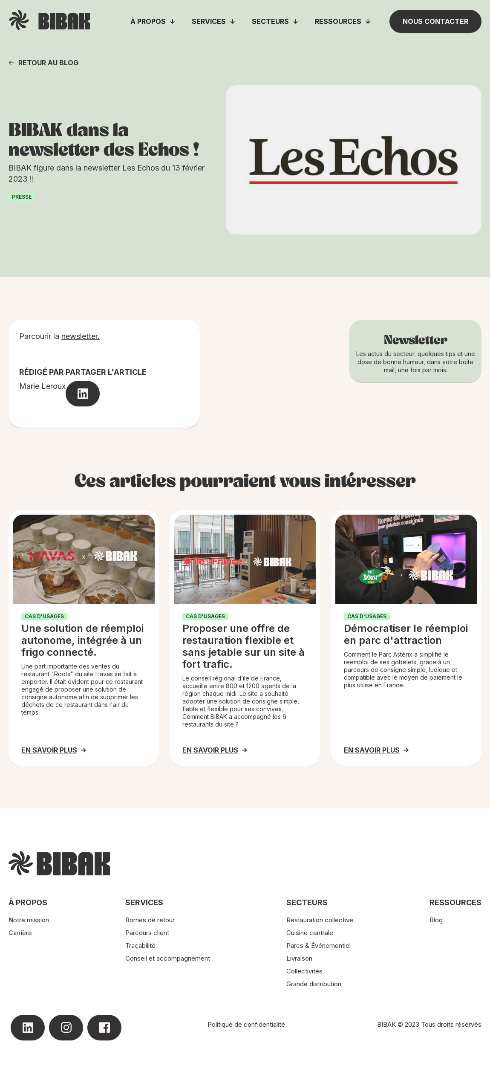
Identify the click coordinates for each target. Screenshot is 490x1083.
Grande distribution (313, 984)
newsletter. (80, 336)
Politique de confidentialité (246, 1024)
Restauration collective (319, 920)
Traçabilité (140, 945)
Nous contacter (435, 21)
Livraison (299, 958)
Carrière (20, 933)
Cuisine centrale (309, 933)
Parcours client (147, 933)
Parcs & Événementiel (318, 945)
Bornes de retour (150, 920)
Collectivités (304, 971)
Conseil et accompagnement (167, 958)
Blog (436, 920)
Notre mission (29, 920)
